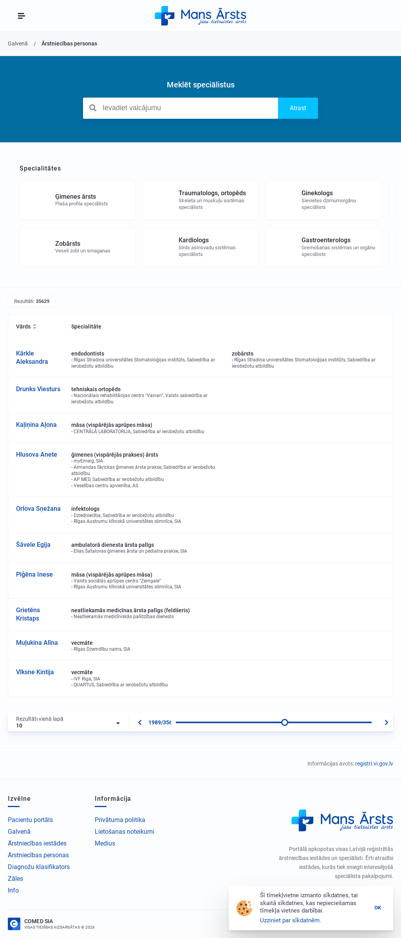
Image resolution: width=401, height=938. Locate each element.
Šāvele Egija (33, 544)
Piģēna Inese (34, 574)
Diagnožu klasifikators (39, 867)
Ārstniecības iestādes (37, 843)
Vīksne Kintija (35, 672)
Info (13, 890)
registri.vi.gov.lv (374, 763)
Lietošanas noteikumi (124, 831)
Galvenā (19, 831)
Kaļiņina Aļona (36, 424)
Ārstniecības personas (38, 855)
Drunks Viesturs (38, 389)
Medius (105, 843)
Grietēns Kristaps (28, 614)
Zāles (15, 878)
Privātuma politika (120, 820)
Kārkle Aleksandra (32, 357)
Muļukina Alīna (37, 642)
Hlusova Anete (36, 454)
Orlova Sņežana (38, 508)
